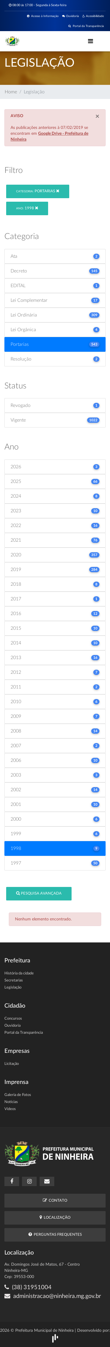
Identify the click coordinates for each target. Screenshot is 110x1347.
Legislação (12, 987)
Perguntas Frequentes (55, 1234)
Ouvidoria (70, 16)
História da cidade (19, 973)
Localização (55, 1217)
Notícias (11, 1102)
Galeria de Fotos (17, 1095)
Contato (55, 1200)
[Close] (97, 116)
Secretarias (13, 980)
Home (11, 92)
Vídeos (10, 1109)
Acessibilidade (93, 16)
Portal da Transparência (86, 26)
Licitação (11, 1064)
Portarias (37, 191)
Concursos (13, 1019)
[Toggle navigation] (90, 41)
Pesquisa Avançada (39, 893)
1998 (27, 208)
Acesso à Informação (43, 16)
